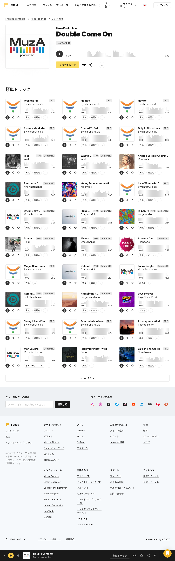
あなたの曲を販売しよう (88, 5)
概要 (84, 283)
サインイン (162, 5)
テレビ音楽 (57, 18)
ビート (151, 255)
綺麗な (37, 117)
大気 (27, 117)
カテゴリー (33, 5)
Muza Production (66, 28)
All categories (38, 18)
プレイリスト (63, 5)
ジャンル (47, 5)
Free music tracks (15, 18)
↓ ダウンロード (67, 64)
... (102, 64)
